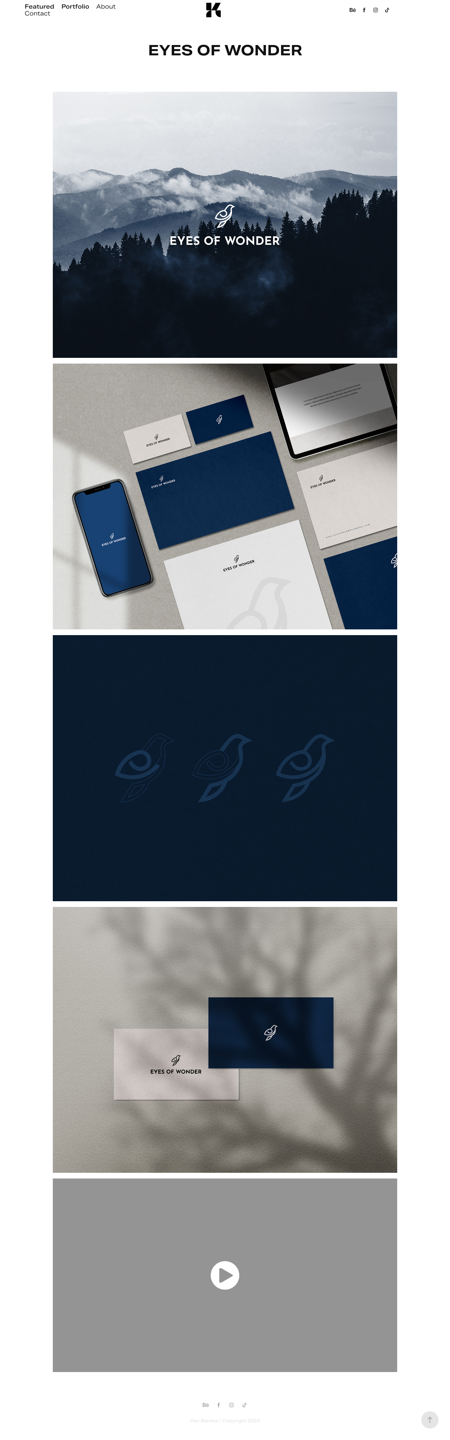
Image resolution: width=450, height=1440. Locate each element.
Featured (39, 6)
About (106, 6)
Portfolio (75, 6)
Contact (37, 13)
